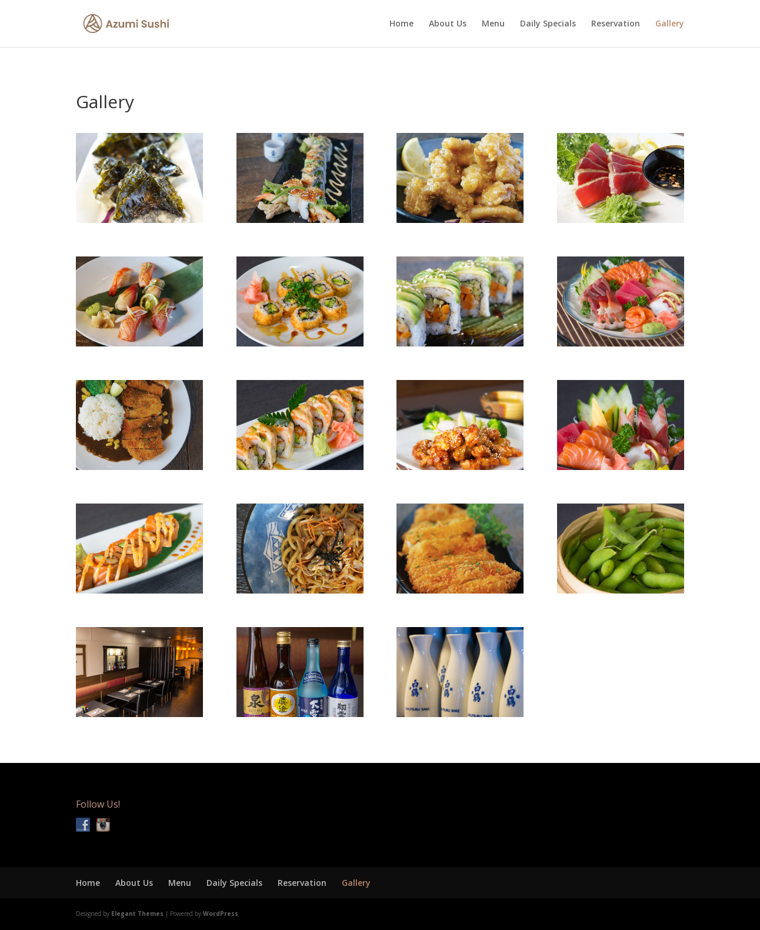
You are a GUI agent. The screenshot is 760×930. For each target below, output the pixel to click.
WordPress (220, 913)
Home (401, 24)
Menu (493, 24)
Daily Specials (548, 24)
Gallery (669, 24)
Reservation (615, 24)
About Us (447, 24)
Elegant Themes (137, 913)
